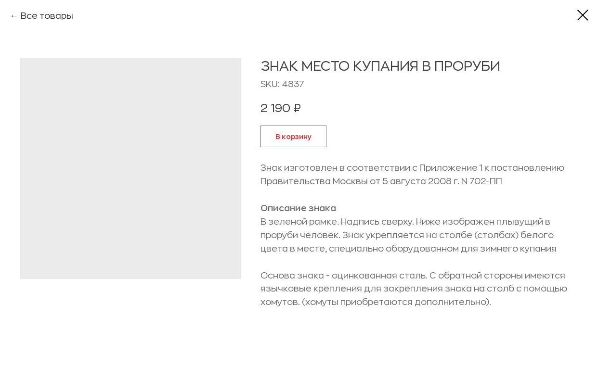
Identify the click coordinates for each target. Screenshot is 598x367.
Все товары (47, 16)
